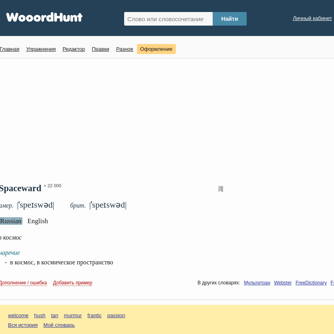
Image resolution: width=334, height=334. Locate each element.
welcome (18, 315)
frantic (94, 315)
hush (39, 315)
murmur (73, 315)
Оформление (156, 49)
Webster (283, 283)
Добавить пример (73, 283)
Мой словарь (59, 325)
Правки (100, 49)
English (37, 221)
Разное (124, 49)
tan (54, 315)
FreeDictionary (311, 283)
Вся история (23, 325)
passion (116, 315)
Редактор (73, 49)
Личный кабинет (312, 18)
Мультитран (257, 283)
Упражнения (41, 49)
